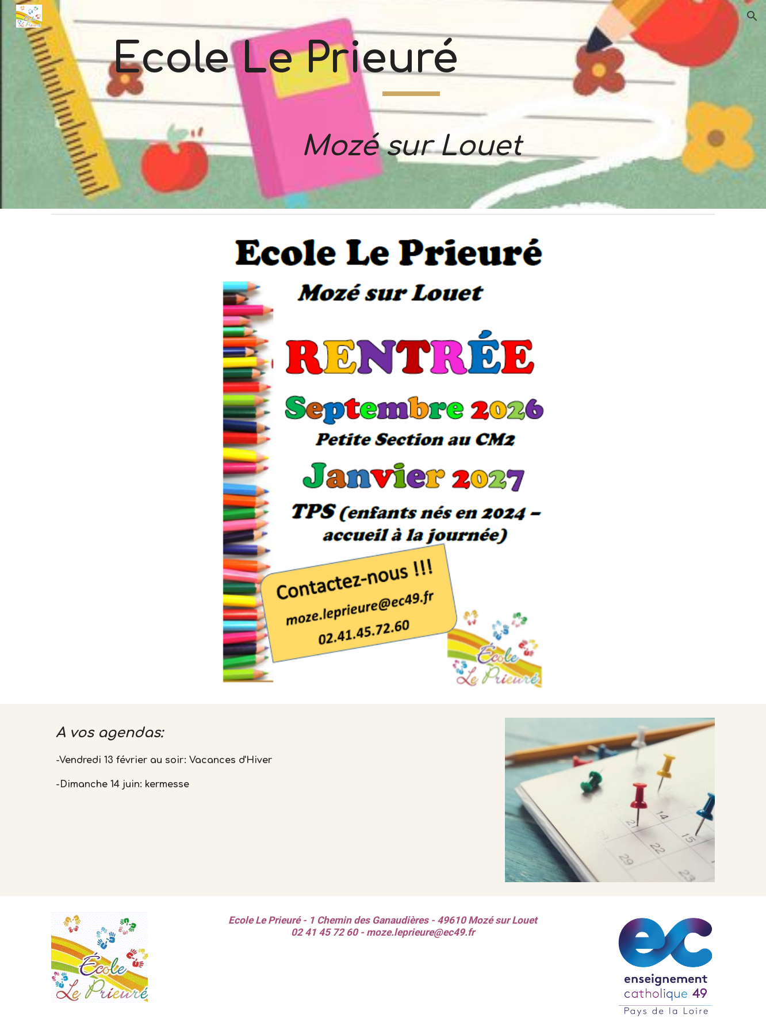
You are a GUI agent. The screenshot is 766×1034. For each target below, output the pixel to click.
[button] (752, 16)
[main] (411, 104)
